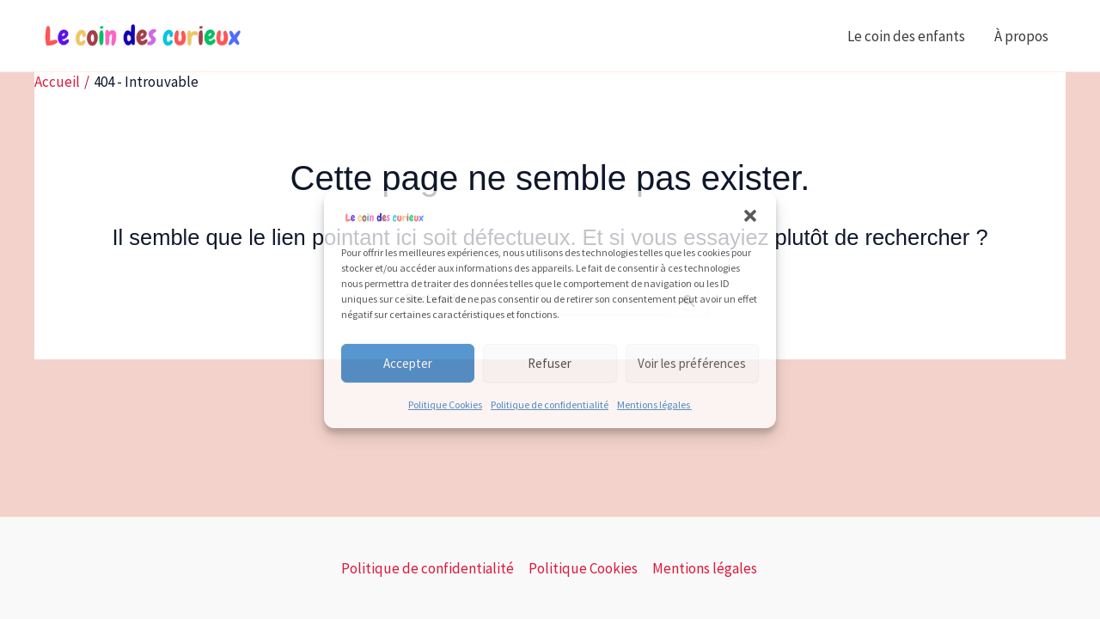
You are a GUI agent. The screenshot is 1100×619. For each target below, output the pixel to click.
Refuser (549, 363)
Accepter (407, 363)
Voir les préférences (692, 363)
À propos (1022, 36)
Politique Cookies (445, 404)
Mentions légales (654, 404)
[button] (750, 215)
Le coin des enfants (906, 36)
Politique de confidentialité (549, 404)
